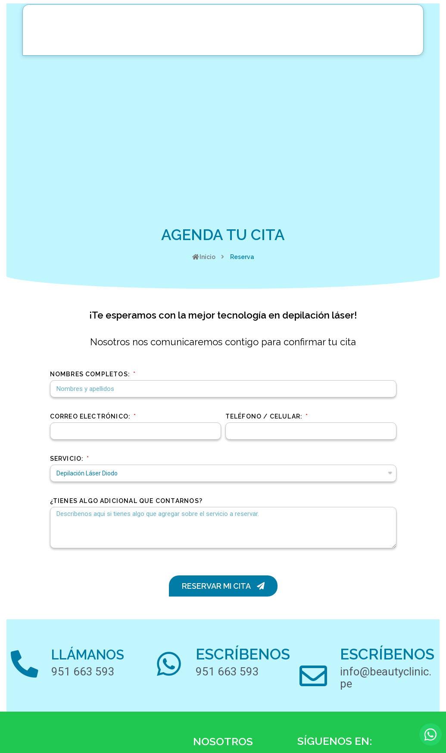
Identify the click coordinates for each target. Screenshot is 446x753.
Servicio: (68, 458)
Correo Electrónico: (91, 416)
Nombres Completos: (91, 374)
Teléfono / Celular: (265, 416)
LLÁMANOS (100, 654)
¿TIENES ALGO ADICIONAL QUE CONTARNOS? (126, 500)
